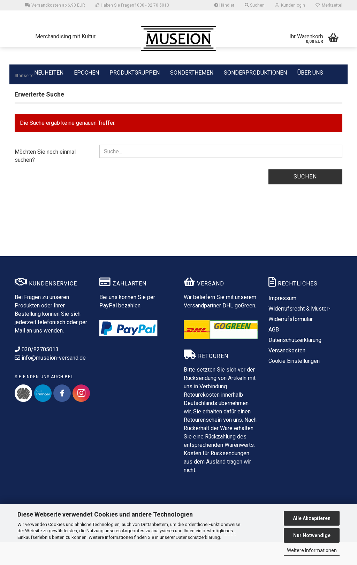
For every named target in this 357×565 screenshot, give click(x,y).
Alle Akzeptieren (312, 518)
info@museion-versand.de (50, 380)
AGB (273, 352)
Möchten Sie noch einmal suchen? (45, 178)
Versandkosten (286, 373)
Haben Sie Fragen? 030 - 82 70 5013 (132, 5)
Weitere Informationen (312, 550)
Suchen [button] (255, 5)
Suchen (305, 199)
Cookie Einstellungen (294, 383)
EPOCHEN (86, 72)
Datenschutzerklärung (198, 537)
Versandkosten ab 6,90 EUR (55, 5)
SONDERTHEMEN (191, 72)
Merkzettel (329, 5)
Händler (224, 5)
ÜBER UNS (310, 72)
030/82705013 (37, 372)
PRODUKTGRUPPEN (134, 72)
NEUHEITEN (48, 72)
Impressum (282, 321)
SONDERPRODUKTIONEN (255, 72)
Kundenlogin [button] (290, 5)
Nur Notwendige (312, 535)
